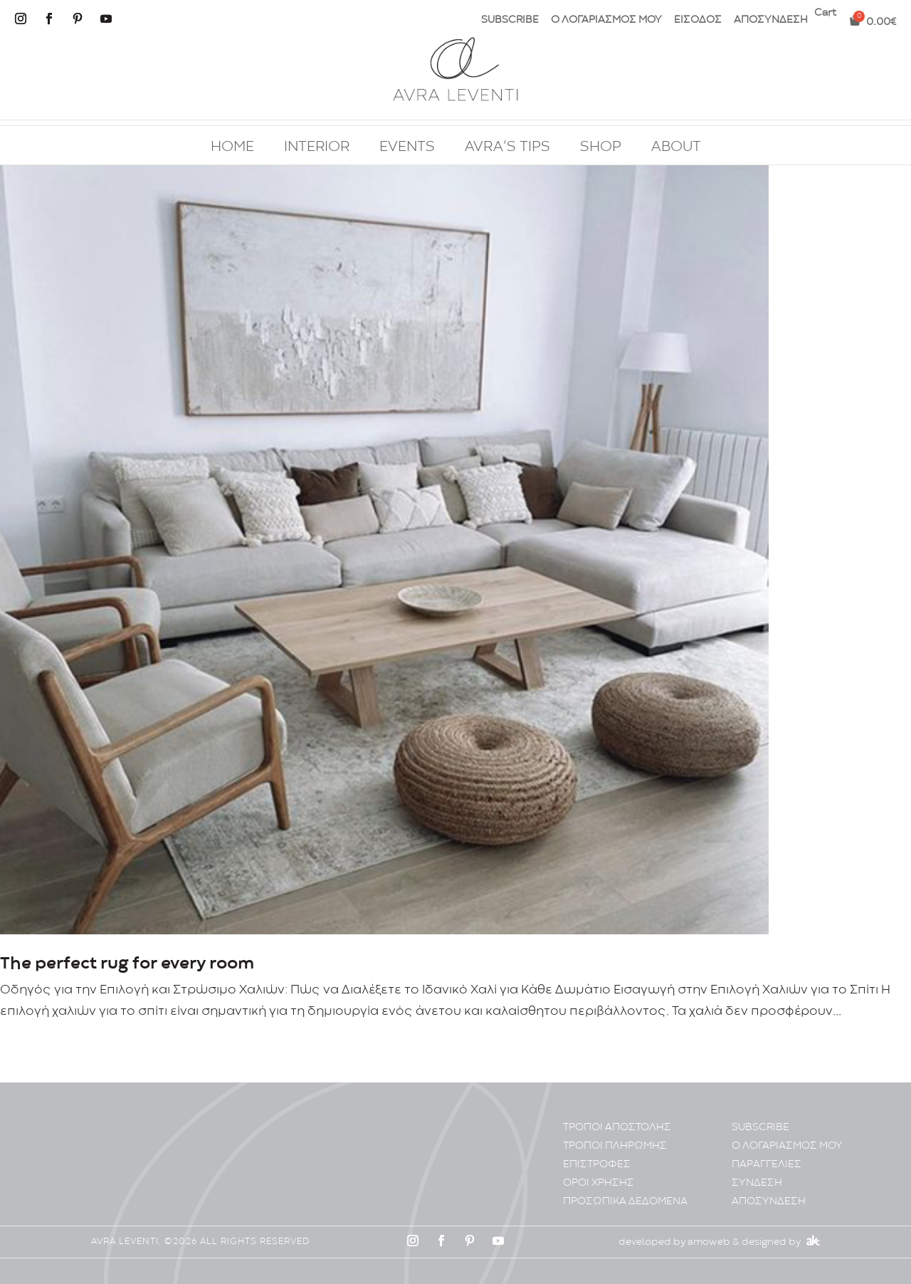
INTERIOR (316, 147)
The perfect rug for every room (127, 963)
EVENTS (407, 147)
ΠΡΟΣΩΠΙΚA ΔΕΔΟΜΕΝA (625, 1201)
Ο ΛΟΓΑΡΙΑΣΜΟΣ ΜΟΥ (606, 20)
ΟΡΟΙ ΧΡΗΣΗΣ (598, 1183)
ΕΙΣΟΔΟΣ (698, 20)
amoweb (709, 1242)
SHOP (600, 147)
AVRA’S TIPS (507, 147)
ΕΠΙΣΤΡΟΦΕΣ (597, 1164)
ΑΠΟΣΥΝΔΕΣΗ (771, 20)
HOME (232, 147)
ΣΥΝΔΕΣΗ (757, 1183)
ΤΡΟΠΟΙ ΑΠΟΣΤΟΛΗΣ (617, 1127)
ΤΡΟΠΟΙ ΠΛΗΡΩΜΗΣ (615, 1146)
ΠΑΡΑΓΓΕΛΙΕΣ (766, 1164)
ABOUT (676, 147)
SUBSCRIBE (510, 20)
